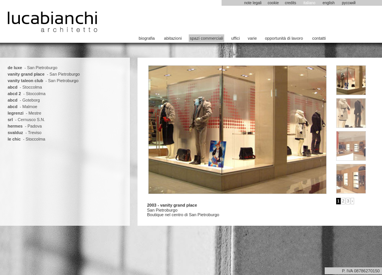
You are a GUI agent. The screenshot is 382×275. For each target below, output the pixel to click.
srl (10, 119)
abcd (13, 87)
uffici (235, 38)
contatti (318, 38)
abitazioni (172, 38)
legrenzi (16, 113)
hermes (15, 126)
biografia (147, 38)
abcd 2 (14, 93)
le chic (14, 139)
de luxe (15, 67)
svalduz (15, 132)
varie (252, 38)
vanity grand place (26, 74)
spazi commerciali (206, 38)
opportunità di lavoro (284, 38)
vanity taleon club (25, 80)
